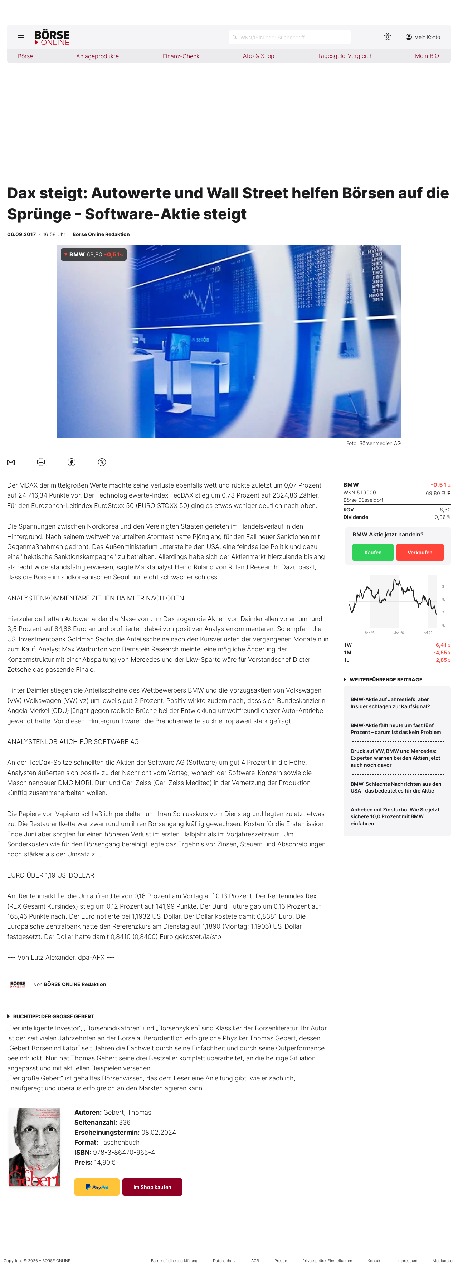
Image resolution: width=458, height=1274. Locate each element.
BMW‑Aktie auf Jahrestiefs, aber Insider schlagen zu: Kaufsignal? (390, 702)
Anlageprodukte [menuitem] (97, 56)
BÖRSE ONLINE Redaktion (75, 984)
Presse (280, 1260)
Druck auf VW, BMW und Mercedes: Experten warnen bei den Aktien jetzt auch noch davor (395, 758)
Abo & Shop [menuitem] (258, 55)
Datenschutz (224, 1260)
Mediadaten (443, 1260)
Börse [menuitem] (25, 56)
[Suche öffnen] (290, 37)
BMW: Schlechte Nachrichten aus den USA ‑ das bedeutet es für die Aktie (396, 787)
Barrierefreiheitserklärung (174, 1260)
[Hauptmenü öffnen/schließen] (21, 37)
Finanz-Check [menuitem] (181, 56)
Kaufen (373, 552)
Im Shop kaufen (152, 1187)
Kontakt (374, 1260)
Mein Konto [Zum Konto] (423, 37)
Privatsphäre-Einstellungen (327, 1260)
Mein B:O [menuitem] (427, 55)
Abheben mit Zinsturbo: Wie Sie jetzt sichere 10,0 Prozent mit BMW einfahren (395, 816)
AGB (255, 1260)
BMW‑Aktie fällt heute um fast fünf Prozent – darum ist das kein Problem (396, 728)
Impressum (407, 1260)
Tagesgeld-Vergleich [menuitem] (345, 55)
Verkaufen (420, 552)
